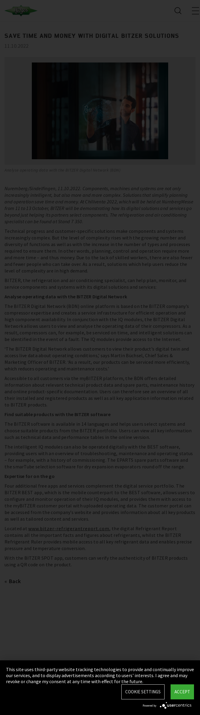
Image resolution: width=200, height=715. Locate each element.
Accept (182, 692)
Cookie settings (143, 692)
